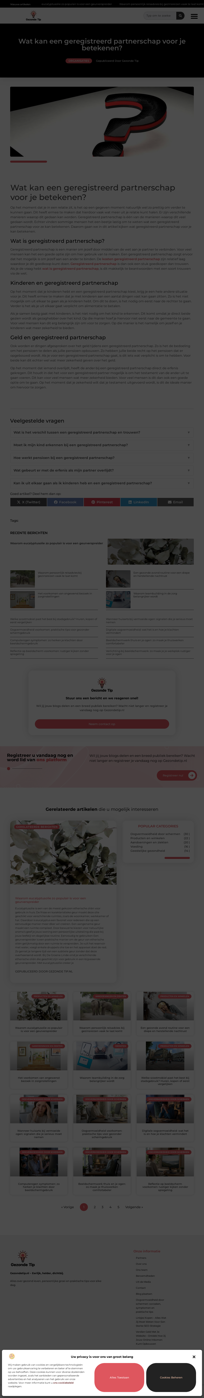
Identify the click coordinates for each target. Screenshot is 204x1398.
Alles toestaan (119, 1377)
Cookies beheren (171, 1377)
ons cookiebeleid (63, 1382)
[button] (194, 1357)
